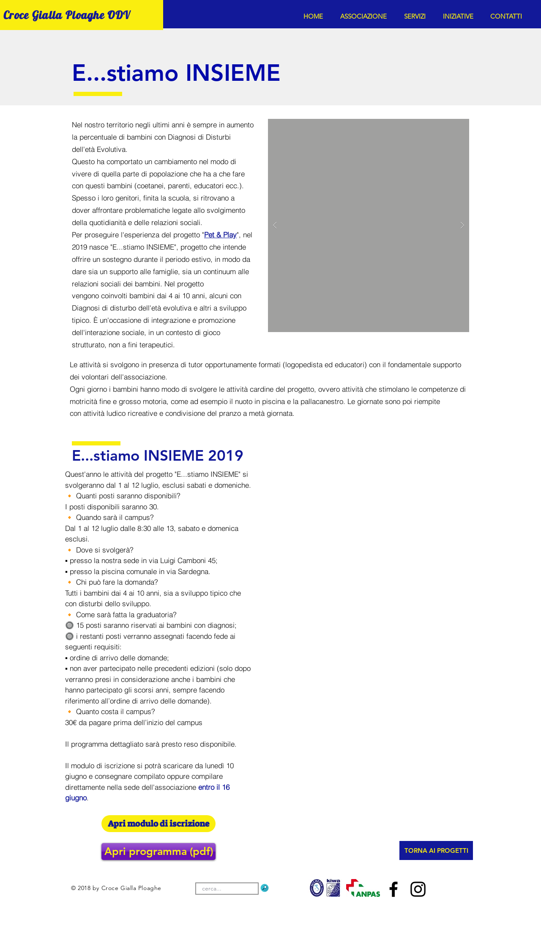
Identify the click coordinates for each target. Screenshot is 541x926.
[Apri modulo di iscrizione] (158, 823)
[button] (366, 16)
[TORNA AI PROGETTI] (436, 850)
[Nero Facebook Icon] (393, 889)
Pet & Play (220, 234)
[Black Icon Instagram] (418, 889)
